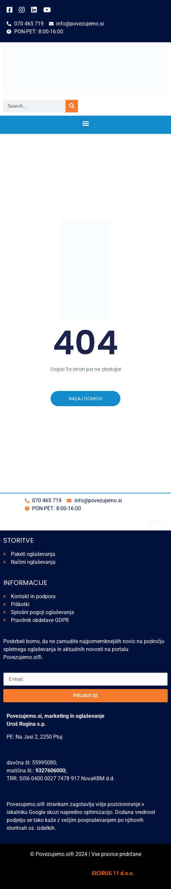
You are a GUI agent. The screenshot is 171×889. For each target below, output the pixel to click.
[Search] (71, 106)
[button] (85, 123)
